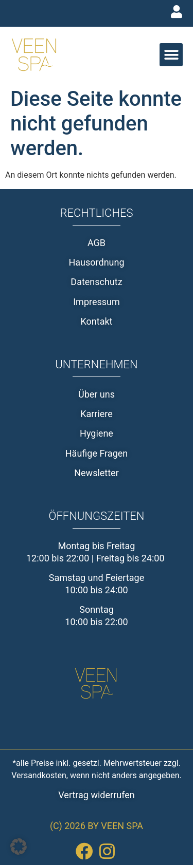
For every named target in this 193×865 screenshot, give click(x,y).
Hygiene (96, 433)
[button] (171, 54)
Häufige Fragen (96, 453)
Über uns (96, 394)
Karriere (96, 413)
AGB (96, 242)
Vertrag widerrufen (96, 794)
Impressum (96, 301)
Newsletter (96, 472)
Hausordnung (96, 262)
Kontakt (97, 321)
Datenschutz (96, 281)
